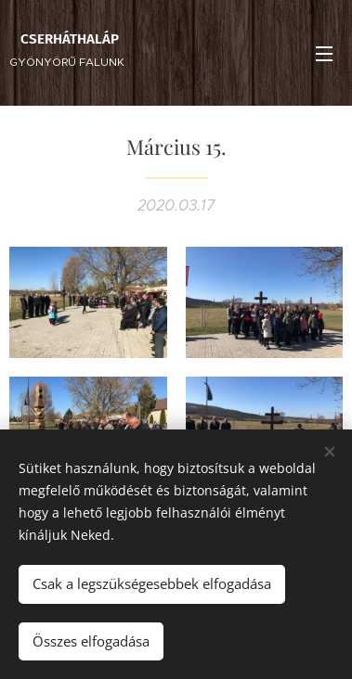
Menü (324, 54)
